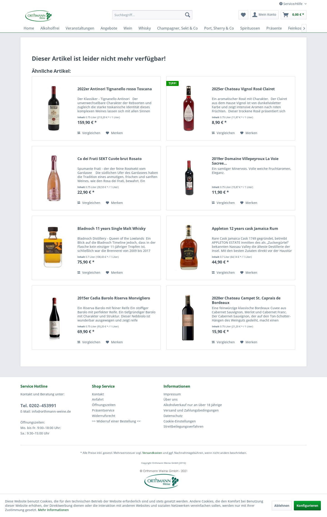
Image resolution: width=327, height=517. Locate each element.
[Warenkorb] (294, 14)
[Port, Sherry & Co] (219, 28)
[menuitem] (152, 14)
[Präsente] (274, 28)
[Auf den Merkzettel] (114, 133)
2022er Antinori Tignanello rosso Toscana (114, 89)
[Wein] (127, 28)
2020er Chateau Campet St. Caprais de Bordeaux (246, 300)
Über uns (171, 399)
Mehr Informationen (53, 510)
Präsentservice (103, 410)
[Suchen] (187, 14)
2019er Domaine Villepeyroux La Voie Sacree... (245, 161)
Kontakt (98, 394)
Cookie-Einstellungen (180, 421)
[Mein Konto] (264, 14)
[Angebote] (108, 28)
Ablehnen (281, 505)
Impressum (172, 394)
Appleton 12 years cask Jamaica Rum (245, 228)
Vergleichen (88, 133)
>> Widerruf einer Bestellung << (116, 421)
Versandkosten (152, 453)
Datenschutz (173, 416)
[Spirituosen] (250, 28)
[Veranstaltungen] (79, 28)
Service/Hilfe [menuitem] (291, 4)
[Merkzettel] (243, 14)
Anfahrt (98, 399)
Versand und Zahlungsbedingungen (191, 410)
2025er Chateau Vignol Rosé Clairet (243, 89)
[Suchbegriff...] (152, 14)
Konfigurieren (307, 505)
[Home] (28, 28)
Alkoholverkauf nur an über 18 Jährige (193, 405)
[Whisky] (144, 28)
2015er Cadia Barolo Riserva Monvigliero (113, 298)
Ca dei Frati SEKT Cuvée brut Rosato (109, 158)
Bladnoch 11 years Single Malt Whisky (111, 228)
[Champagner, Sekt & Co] (177, 28)
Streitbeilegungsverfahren (183, 426)
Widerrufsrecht (103, 416)
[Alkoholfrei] (49, 28)
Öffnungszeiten (104, 405)
